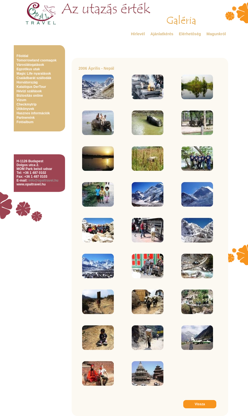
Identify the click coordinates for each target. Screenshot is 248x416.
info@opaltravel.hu (43, 180)
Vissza (200, 404)
